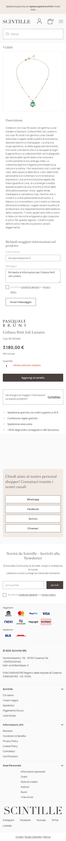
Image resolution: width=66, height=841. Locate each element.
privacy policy (49, 594)
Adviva (47, 836)
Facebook (25, 820)
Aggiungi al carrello (33, 377)
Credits (20, 836)
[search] (7, 34)
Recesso (7, 730)
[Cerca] (33, 34)
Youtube (41, 820)
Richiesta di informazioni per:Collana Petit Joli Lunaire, (33, 276)
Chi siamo (8, 695)
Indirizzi (25, 787)
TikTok (54, 820)
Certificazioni (10, 756)
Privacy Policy (10, 741)
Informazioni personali (33, 771)
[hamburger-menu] (59, 21)
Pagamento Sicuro (13, 710)
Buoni (24, 792)
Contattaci (54, 397)
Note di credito (29, 781)
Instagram (8, 820)
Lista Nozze (9, 715)
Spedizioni (8, 705)
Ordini (24, 776)
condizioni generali (30, 287)
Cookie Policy (10, 746)
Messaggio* (11, 266)
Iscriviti (55, 585)
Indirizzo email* (13, 251)
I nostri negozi (10, 700)
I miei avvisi (27, 797)
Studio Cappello (33, 836)
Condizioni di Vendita (14, 736)
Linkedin (7, 825)
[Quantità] (6, 366)
